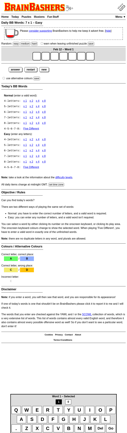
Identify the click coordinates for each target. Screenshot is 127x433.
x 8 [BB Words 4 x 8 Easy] (44, 140)
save (90, 43)
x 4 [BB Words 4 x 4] (37, 101)
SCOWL (87, 315)
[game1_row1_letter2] (46, 56)
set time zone (56, 185)
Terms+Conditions (62, 341)
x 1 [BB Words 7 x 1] (25, 118)
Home (5, 16)
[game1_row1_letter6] (81, 56)
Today (15, 16)
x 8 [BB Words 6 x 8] (44, 112)
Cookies (49, 335)
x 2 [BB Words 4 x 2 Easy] (31, 140)
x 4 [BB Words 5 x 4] (37, 106)
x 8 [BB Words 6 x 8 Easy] (44, 151)
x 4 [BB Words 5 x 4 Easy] (37, 145)
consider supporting (40, 30)
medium (25, 43)
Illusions (39, 16)
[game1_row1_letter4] (63, 56)
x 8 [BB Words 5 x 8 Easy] (44, 145)
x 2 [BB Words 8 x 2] (31, 123)
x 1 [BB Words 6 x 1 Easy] (25, 151)
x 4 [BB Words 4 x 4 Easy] (37, 140)
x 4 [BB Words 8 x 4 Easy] (37, 162)
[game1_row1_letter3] (54, 56)
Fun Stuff (53, 16)
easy (16, 43)
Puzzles (26, 16)
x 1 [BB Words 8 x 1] (25, 123)
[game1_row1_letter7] (90, 56)
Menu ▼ (120, 16)
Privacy (59, 335)
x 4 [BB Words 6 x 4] (37, 112)
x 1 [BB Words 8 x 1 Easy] (25, 162)
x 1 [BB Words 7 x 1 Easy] (25, 157)
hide (108, 30)
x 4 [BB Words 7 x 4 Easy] (37, 157)
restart (31, 69)
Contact (69, 335)
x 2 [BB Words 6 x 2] (31, 112)
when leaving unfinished (67, 43)
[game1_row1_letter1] (37, 56)
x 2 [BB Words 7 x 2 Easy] (31, 157)
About (78, 335)
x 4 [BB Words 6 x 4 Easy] (37, 151)
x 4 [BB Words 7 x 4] (37, 118)
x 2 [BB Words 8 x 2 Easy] (31, 162)
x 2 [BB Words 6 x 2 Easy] (31, 151)
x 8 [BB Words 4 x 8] (44, 101)
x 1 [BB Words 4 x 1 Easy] (25, 140)
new (44, 69)
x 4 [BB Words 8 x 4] (37, 123)
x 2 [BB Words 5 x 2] (31, 106)
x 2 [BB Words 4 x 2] (31, 101)
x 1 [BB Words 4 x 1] (25, 101)
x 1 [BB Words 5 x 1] (25, 106)
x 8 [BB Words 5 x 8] (44, 106)
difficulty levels (63, 178)
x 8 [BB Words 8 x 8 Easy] (44, 162)
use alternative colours (19, 78)
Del (100, 428)
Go (110, 428)
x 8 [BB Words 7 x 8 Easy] (44, 157)
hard (34, 43)
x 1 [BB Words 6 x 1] (25, 112)
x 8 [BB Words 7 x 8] (44, 118)
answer (15, 69)
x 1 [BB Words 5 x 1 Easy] (25, 145)
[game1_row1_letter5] (72, 56)
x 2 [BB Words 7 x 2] (31, 118)
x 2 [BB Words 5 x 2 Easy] (31, 145)
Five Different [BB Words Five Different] (31, 129)
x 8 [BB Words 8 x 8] (44, 123)
